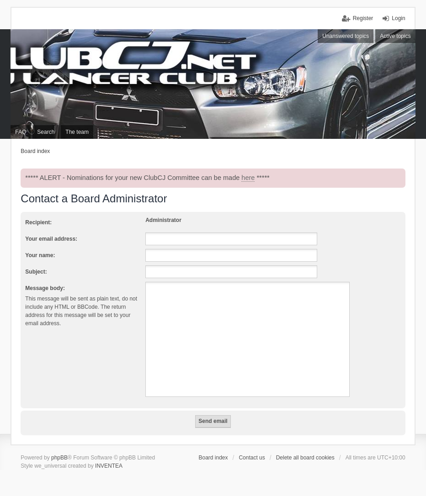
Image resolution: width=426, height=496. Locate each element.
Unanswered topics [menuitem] (345, 36)
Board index (213, 457)
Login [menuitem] (398, 18)
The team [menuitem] (77, 132)
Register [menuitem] (363, 18)
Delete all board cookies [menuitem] (305, 457)
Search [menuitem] (45, 132)
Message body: (45, 288)
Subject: (36, 272)
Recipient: (38, 222)
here (248, 177)
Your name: (40, 255)
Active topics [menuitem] (395, 36)
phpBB (59, 457)
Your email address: (51, 239)
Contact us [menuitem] (252, 457)
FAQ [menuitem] (20, 132)
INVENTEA (108, 466)
